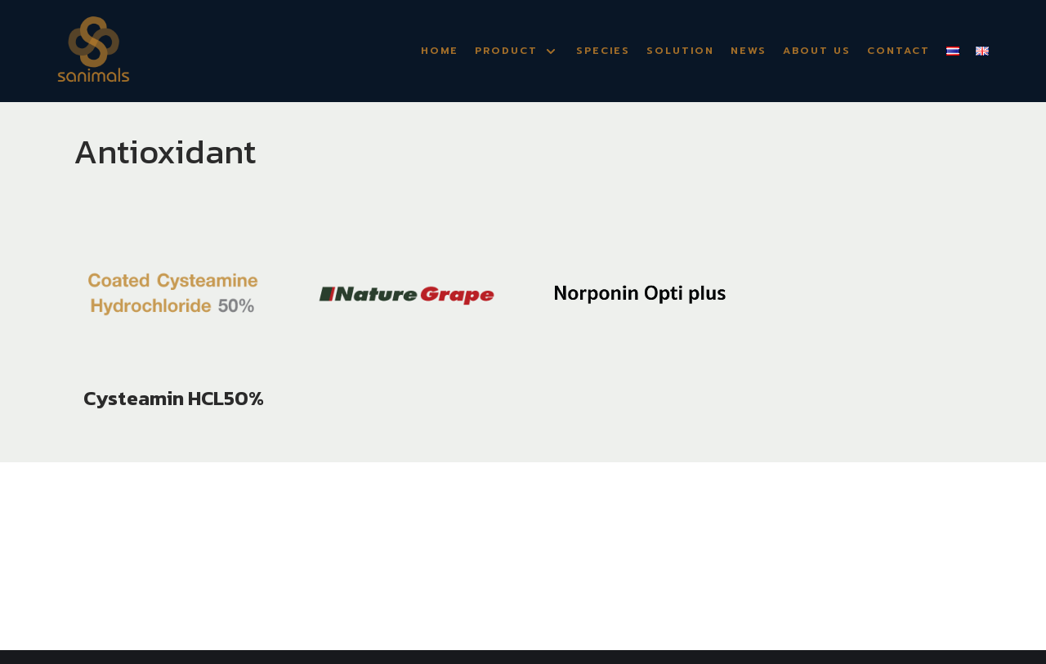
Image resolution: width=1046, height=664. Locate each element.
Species (603, 50)
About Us (817, 50)
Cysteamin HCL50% (173, 397)
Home (439, 50)
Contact (898, 50)
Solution (680, 50)
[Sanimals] (93, 51)
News (749, 50)
